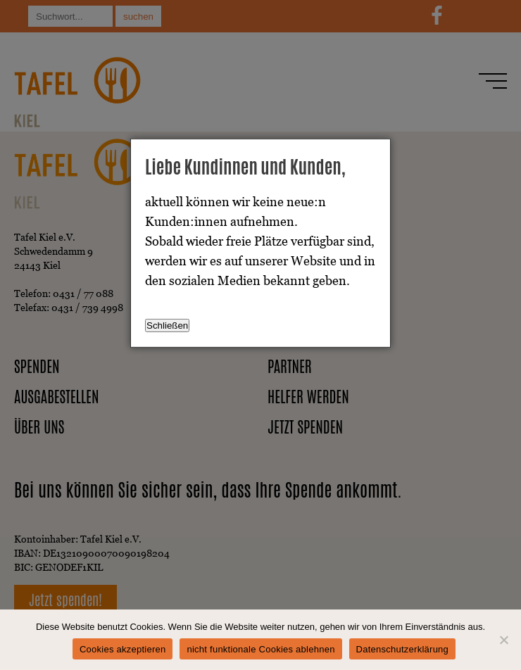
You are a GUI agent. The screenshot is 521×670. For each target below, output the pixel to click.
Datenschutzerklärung (402, 649)
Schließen (167, 325)
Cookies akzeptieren (123, 649)
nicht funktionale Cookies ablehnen (260, 649)
